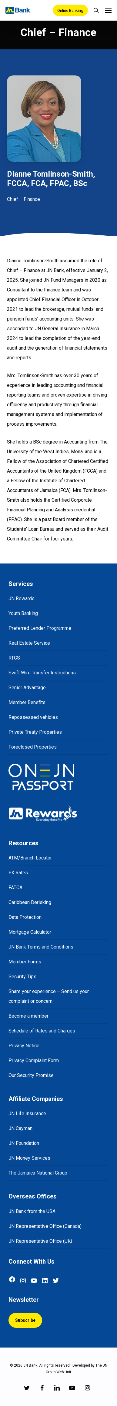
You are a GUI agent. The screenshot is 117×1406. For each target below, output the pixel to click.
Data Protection (25, 917)
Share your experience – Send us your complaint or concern (48, 996)
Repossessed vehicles (33, 717)
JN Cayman (20, 1128)
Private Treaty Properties (35, 732)
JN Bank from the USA (31, 1211)
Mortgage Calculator (29, 932)
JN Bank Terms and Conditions (40, 947)
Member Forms (24, 962)
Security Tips (22, 976)
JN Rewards (21, 598)
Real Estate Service (29, 643)
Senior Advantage (27, 687)
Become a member (28, 1016)
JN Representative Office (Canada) (45, 1226)
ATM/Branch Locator (30, 858)
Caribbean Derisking (29, 902)
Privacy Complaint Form (33, 1060)
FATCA (15, 887)
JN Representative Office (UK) (40, 1241)
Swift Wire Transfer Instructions (42, 673)
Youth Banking (23, 613)
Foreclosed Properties (32, 747)
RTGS (14, 658)
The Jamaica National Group (37, 1173)
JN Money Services (29, 1158)
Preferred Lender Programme (39, 628)
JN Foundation (23, 1143)
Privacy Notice (23, 1046)
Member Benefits (26, 702)
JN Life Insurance (27, 1113)
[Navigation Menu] (108, 10)
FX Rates (18, 873)
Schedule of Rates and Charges (41, 1031)
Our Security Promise (31, 1075)
